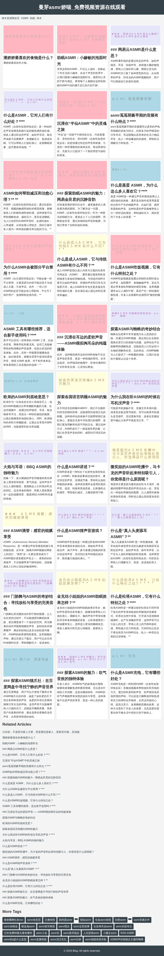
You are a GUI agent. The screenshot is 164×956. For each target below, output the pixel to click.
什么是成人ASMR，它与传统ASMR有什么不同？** (31, 794)
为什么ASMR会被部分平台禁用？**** (23, 789)
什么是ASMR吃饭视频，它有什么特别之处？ (27, 800)
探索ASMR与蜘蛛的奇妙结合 (135, 329)
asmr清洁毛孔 (58, 939)
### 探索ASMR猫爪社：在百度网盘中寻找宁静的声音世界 (35, 891)
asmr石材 (75, 939)
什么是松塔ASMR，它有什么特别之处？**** (27, 886)
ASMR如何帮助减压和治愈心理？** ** (23, 772)
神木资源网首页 (11, 18)
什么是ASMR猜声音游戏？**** (19, 863)
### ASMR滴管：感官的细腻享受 (21, 857)
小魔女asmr (110, 933)
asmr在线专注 (124, 926)
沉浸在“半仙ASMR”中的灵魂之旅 (21, 760)
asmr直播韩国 (38, 939)
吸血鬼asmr (28, 926)
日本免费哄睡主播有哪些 (18, 933)
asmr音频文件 (142, 919)
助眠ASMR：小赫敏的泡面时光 (20, 743)
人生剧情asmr (91, 933)
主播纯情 (50, 919)
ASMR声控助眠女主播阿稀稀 (126, 939)
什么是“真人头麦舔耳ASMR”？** (20, 869)
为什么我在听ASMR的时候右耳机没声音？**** (28, 834)
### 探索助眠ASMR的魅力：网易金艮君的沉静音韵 (31, 777)
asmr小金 (41, 933)
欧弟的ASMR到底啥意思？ (26, 397)
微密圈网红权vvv (13, 919)
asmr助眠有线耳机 (95, 939)
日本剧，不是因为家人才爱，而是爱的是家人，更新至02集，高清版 (41, 732)
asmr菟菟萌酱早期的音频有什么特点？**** (26, 766)
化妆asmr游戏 (103, 919)
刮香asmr (120, 919)
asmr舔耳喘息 (71, 933)
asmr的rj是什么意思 (15, 939)
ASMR (24, 18)
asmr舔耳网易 (47, 926)
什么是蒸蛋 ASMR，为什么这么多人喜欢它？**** (30, 783)
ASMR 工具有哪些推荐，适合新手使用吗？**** (29, 806)
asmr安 (55, 933)
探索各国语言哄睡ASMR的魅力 (20, 829)
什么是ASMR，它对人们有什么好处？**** (26, 754)
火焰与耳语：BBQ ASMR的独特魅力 (23, 840)
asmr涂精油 (10, 926)
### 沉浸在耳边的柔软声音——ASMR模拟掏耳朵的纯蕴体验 (82, 343)
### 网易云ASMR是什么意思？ (20, 749)
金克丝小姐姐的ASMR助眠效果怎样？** (25, 880)
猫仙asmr (85, 919)
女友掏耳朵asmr (103, 926)
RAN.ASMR (127, 933)
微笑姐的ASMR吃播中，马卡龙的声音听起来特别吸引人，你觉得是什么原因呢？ (135, 473)
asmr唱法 (64, 926)
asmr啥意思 (34, 919)
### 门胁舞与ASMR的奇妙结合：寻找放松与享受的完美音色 (28, 602)
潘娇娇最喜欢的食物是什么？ (28, 58)
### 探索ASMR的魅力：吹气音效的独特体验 (27, 897)
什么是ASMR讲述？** (75, 467)
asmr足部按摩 (82, 926)
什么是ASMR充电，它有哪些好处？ (22, 903)
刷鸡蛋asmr (65, 919)
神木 (39, 18)
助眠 (32, 18)
